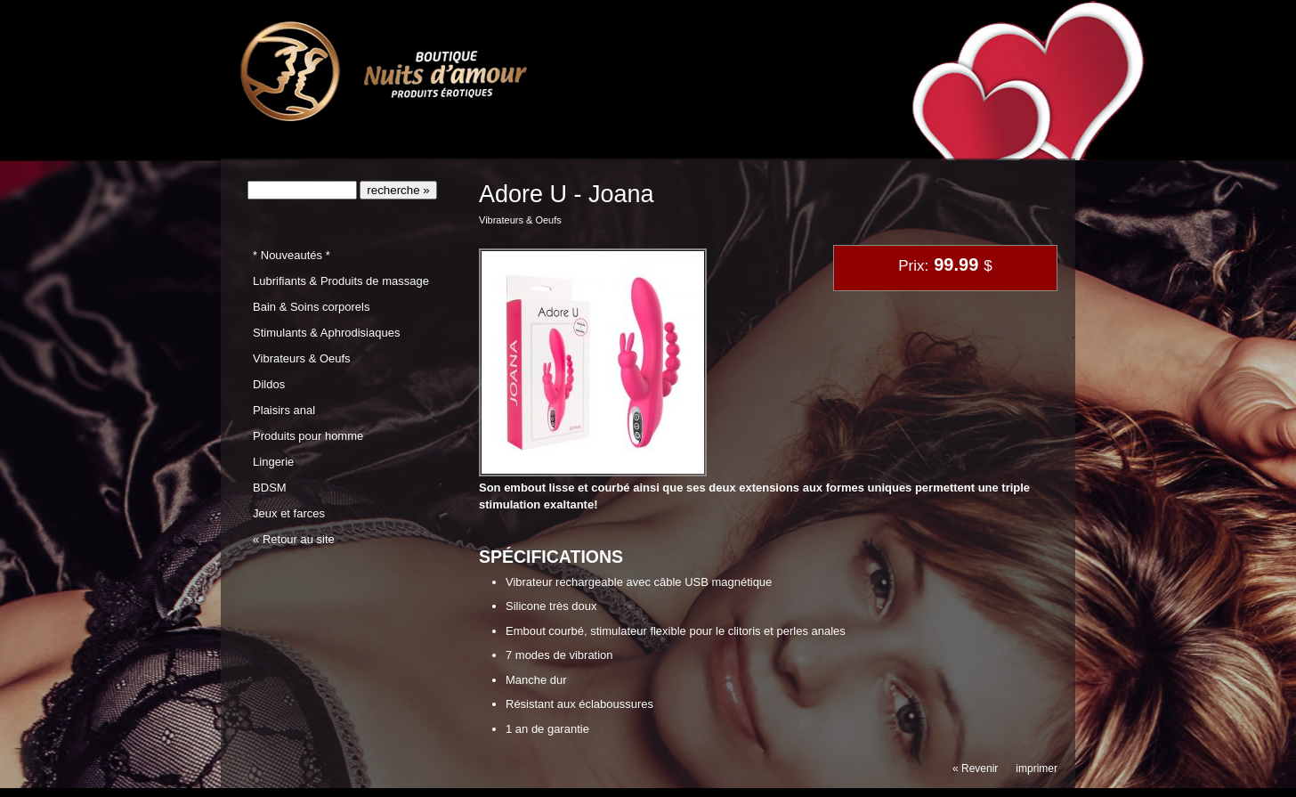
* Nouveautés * (291, 255)
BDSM (270, 487)
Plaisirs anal (284, 410)
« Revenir (975, 768)
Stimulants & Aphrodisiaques (326, 332)
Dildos (269, 384)
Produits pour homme (308, 436)
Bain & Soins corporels (311, 306)
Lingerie (273, 461)
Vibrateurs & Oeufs (301, 358)
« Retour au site (294, 539)
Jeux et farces (289, 513)
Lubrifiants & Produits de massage (341, 281)
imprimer (1036, 768)
